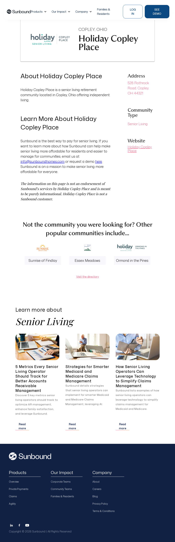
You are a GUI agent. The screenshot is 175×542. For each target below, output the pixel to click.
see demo (157, 12)
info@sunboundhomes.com (42, 161)
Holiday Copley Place (140, 148)
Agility (12, 503)
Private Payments (18, 489)
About (95, 481)
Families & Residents (62, 496)
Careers (96, 489)
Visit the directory (87, 277)
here (98, 161)
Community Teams (61, 489)
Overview (14, 481)
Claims (13, 496)
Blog (95, 496)
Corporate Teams (61, 481)
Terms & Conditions (103, 511)
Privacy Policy (100, 503)
